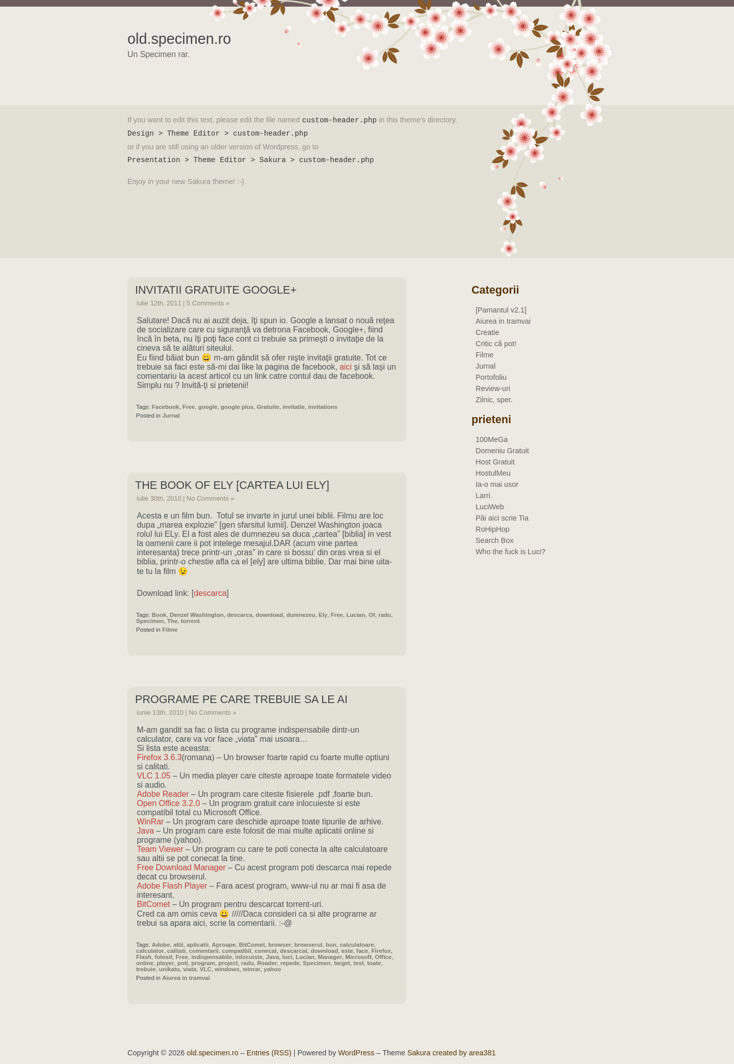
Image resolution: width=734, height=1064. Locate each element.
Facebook (165, 407)
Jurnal (171, 415)
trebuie (145, 969)
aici (345, 366)
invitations (322, 407)
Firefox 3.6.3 (159, 757)
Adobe (161, 945)
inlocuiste (249, 957)
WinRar (150, 821)
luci (287, 957)
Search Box (494, 540)
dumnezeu (301, 615)
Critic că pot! (496, 344)
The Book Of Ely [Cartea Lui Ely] (232, 485)
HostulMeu (493, 473)
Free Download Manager (181, 867)
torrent (190, 621)
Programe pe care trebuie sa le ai (241, 699)
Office (383, 957)
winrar (251, 969)
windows (227, 969)
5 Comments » (208, 303)
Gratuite (268, 407)
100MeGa (492, 439)
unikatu (169, 969)
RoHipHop (492, 529)
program (203, 963)
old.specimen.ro (179, 39)
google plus (237, 407)
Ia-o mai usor (497, 484)
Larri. (484, 495)
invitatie (293, 407)
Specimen (150, 621)
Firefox (381, 951)
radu (384, 615)
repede (290, 963)
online (144, 963)
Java (145, 830)
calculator (150, 951)
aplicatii (197, 945)
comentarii (204, 951)
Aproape (224, 945)
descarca (210, 593)
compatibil (236, 951)
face (362, 951)
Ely (323, 615)
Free (188, 407)
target (342, 963)
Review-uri (493, 388)
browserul (308, 945)
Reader (267, 963)
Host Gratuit (495, 462)
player (165, 963)
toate (374, 963)
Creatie (487, 332)
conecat (265, 951)
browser (279, 945)
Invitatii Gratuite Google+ (216, 289)
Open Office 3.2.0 (168, 803)
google (208, 407)
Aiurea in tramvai (185, 978)
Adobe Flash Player (172, 885)
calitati (176, 951)
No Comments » (210, 498)
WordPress (356, 1053)
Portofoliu (491, 377)
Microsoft (358, 957)
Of (372, 615)
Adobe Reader (163, 794)
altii (178, 945)
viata (189, 969)
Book (159, 615)
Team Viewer (160, 849)
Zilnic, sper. (494, 400)
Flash (143, 957)
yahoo (272, 969)
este (347, 951)
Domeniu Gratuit (502, 451)
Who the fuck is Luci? (510, 552)
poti (182, 963)
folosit (163, 957)
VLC (206, 969)
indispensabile (211, 957)
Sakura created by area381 (451, 1053)
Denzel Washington (197, 615)
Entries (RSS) (269, 1053)
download (269, 615)
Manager (330, 957)
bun (331, 945)
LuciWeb (490, 507)
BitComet (153, 904)
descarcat (293, 951)
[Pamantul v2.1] (501, 310)
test (358, 963)
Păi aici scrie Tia (502, 518)
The (172, 621)
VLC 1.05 (154, 775)
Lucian (355, 615)
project (228, 963)
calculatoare (356, 945)
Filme (169, 630)
